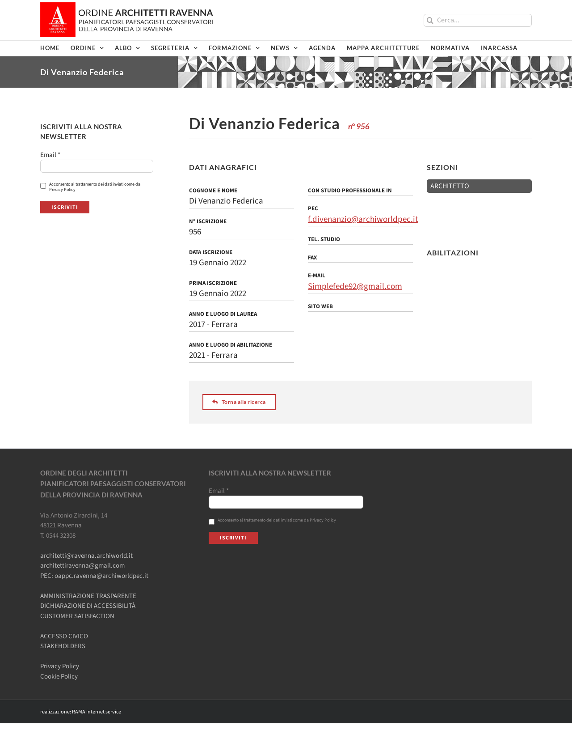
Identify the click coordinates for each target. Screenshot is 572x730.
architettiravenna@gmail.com (82, 565)
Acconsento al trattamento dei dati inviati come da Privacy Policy (90, 187)
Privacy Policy (59, 666)
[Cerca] (430, 20)
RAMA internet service (96, 712)
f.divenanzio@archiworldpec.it (363, 219)
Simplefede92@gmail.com (355, 286)
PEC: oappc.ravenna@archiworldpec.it (94, 576)
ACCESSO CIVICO (64, 636)
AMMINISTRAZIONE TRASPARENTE (88, 596)
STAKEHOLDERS (62, 646)
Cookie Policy (59, 676)
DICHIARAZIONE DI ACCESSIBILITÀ (87, 606)
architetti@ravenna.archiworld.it (86, 555)
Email (50, 155)
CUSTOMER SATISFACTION (77, 616)
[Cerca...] (478, 20)
